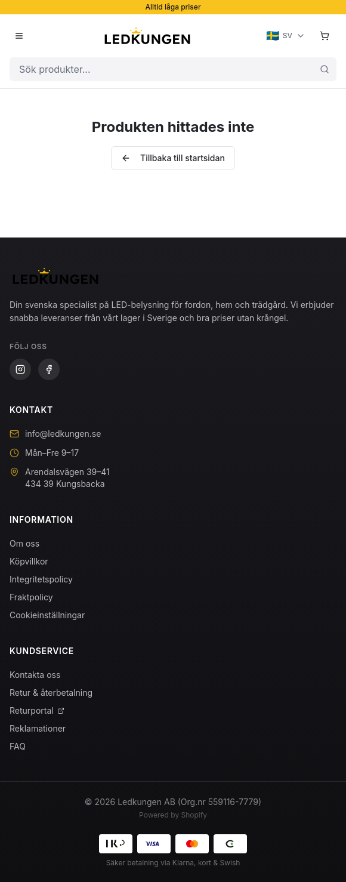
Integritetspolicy (41, 579)
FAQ (18, 746)
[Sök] (324, 69)
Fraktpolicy (31, 597)
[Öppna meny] (19, 35)
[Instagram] (20, 369)
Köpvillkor (29, 561)
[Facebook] (49, 369)
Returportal (37, 710)
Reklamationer (38, 728)
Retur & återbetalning (51, 692)
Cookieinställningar (47, 615)
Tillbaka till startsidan (173, 158)
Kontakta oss (35, 675)
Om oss (24, 543)
